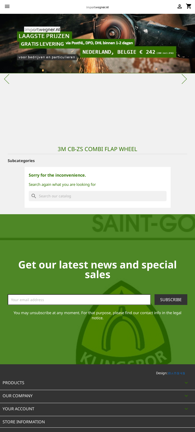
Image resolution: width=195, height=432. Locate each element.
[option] (97, 76)
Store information (24, 422)
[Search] (98, 196)
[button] (14, 76)
